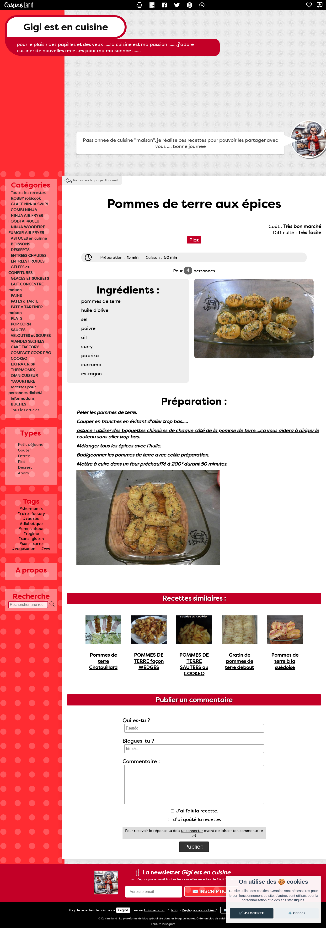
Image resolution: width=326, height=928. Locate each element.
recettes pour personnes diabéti (25, 390)
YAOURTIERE (23, 381)
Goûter (24, 450)
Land (154, 910)
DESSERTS (20, 249)
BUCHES (18, 404)
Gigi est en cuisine (65, 27)
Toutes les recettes (28, 192)
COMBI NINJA (24, 209)
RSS (174, 910)
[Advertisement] (163, 94)
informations (22, 398)
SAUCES (18, 329)
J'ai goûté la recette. (194, 819)
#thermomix (31, 508)
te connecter (192, 830)
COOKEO (19, 358)
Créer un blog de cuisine (212, 918)
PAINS (16, 295)
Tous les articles (25, 409)
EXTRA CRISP (23, 364)
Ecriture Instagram (163, 924)
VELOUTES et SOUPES (31, 335)
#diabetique (31, 523)
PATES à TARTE (24, 301)
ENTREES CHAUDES (28, 255)
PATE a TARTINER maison (25, 309)
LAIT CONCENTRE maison (25, 287)
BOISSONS (20, 244)
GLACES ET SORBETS (30, 278)
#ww (45, 548)
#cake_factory (31, 513)
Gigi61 (123, 910)
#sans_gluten (31, 538)
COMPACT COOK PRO (31, 352)
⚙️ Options (296, 913)
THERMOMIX (23, 369)
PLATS (16, 318)
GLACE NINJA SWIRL (30, 204)
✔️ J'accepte (252, 913)
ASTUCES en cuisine (29, 238)
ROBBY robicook (26, 198)
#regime (31, 533)
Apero (23, 473)
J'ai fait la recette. (194, 811)
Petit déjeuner (31, 444)
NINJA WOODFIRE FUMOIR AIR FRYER (26, 229)
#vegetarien (23, 548)
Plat (21, 461)
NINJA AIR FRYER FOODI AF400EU (25, 218)
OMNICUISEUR (24, 375)
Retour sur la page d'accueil (95, 180)
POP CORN (21, 324)
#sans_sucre (31, 543)
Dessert (25, 467)
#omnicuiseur (31, 528)
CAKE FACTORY (25, 347)
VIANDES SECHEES (27, 341)
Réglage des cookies (198, 910)
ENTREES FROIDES (27, 261)
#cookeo (31, 518)
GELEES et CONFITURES (20, 269)
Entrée (24, 455)
